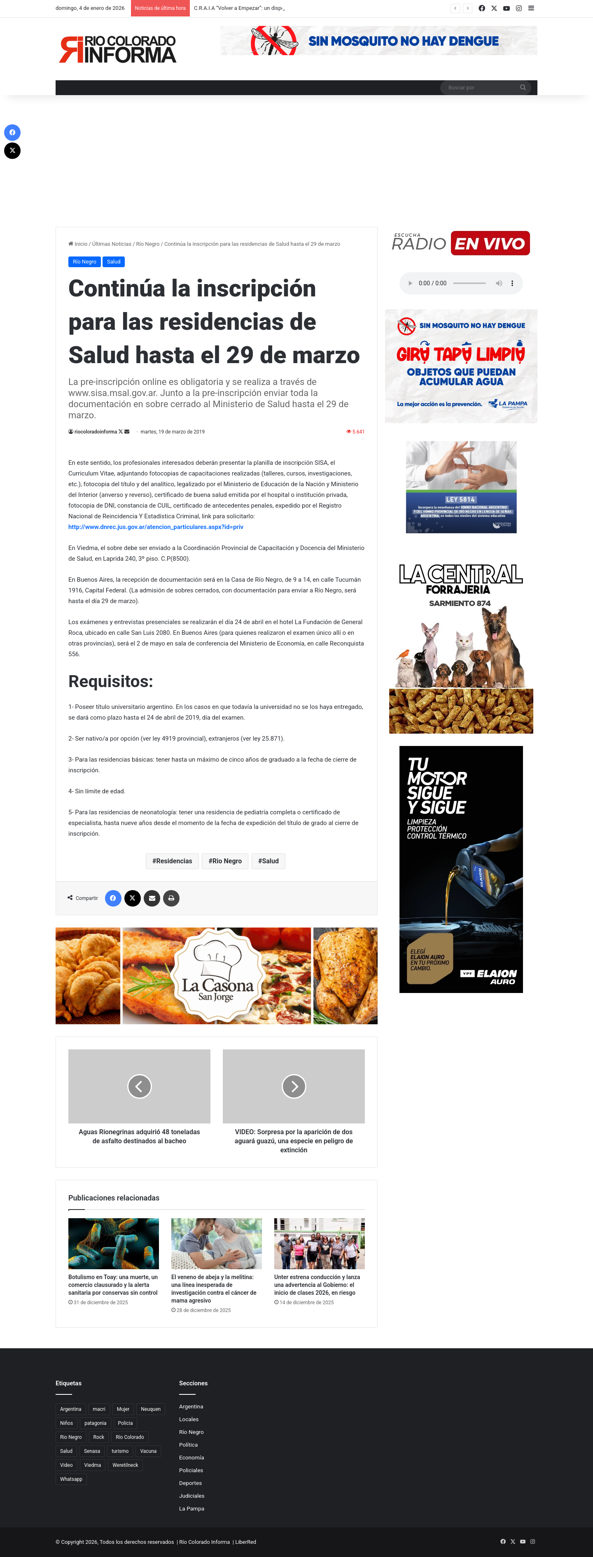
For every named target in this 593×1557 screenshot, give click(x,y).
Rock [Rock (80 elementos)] (99, 1437)
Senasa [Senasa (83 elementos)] (92, 1451)
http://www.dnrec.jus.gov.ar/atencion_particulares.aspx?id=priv (155, 527)
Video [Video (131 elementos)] (66, 1465)
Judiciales (192, 1495)
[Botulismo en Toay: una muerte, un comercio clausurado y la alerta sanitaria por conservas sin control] (113, 1243)
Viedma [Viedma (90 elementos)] (92, 1465)
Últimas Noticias (111, 244)
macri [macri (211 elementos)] (99, 1409)
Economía (191, 1457)
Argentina (191, 1406)
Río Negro (148, 244)
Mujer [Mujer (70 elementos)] (123, 1409)
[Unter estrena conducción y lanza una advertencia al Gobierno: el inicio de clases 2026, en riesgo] (319, 1243)
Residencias (174, 861)
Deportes (190, 1483)
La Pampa (191, 1508)
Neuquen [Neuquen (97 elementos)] (151, 1409)
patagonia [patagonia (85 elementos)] (95, 1423)
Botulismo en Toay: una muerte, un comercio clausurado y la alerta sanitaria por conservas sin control (113, 1285)
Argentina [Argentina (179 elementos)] (71, 1409)
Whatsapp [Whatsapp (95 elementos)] (71, 1479)
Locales (188, 1419)
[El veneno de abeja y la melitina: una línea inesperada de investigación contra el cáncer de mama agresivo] (216, 1243)
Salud (113, 262)
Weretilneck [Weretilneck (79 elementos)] (125, 1465)
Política (188, 1444)
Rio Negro (227, 861)
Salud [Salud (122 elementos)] (66, 1451)
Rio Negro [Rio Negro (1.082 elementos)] (71, 1437)
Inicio (77, 244)
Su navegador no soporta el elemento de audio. (461, 283)
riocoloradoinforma (96, 432)
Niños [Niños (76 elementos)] (66, 1423)
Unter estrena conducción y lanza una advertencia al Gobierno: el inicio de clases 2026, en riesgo (317, 1285)
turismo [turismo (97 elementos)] (120, 1451)
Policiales (191, 1470)
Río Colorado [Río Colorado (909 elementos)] (130, 1437)
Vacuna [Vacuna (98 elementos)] (148, 1451)
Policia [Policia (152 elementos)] (125, 1423)
